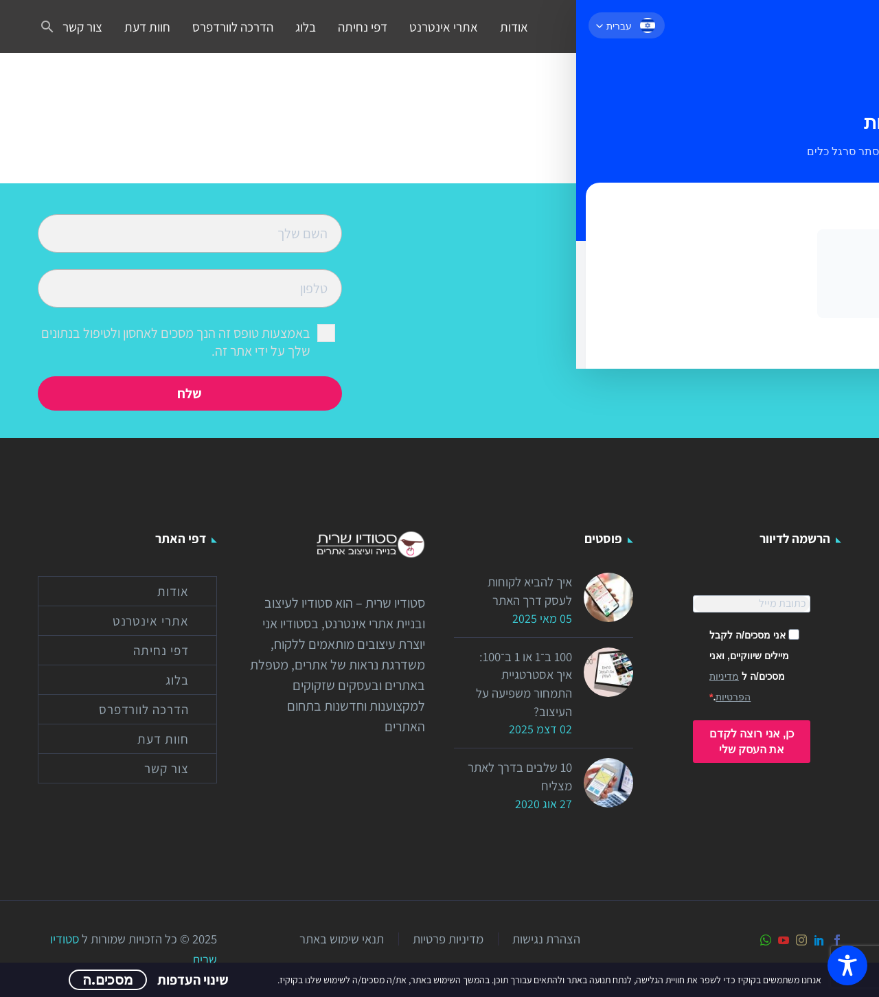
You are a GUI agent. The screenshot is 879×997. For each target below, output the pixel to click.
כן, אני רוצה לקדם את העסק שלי (752, 741)
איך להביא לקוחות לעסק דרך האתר (526, 593)
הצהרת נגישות (546, 939)
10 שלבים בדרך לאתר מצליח (531, 792)
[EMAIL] (752, 604)
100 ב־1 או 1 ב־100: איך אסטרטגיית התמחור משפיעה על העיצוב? (520, 693)
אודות (514, 26)
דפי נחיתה (362, 26)
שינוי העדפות (193, 979)
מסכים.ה (107, 980)
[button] (47, 27)
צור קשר (82, 26)
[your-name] (190, 232)
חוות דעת (147, 26)
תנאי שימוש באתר (341, 939)
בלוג (305, 26)
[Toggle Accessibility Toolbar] (847, 965)
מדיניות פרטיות (448, 939)
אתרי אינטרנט (443, 26)
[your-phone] (190, 287)
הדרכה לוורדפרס (232, 26)
